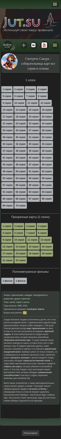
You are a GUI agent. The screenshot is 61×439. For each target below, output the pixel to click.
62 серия (20, 192)
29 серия (7, 137)
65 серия (7, 198)
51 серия (34, 171)
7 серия (30, 96)
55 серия (34, 178)
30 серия (20, 137)
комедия (28, 295)
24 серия (47, 123)
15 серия (34, 109)
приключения (17, 295)
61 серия (7, 192)
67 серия (34, 198)
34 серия (20, 144)
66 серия (20, 198)
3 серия (30, 89)
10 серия (19, 103)
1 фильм (7, 281)
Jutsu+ (23, 45)
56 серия (47, 178)
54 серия (20, 178)
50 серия (20, 171)
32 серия (47, 137)
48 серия (47, 164)
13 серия (7, 109)
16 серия (47, 109)
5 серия (7, 96)
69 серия (7, 205)
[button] (55, 4)
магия (12, 302)
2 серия (18, 89)
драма (17, 299)
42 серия (20, 157)
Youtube (44, 45)
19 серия (34, 116)
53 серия (7, 178)
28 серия (47, 130)
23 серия (34, 123)
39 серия (34, 151)
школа (26, 302)
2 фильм (20, 281)
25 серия (7, 130)
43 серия (34, 157)
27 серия (34, 130)
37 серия (7, 151)
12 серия (45, 103)
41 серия (7, 157)
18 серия (20, 116)
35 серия (34, 144)
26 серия (20, 130)
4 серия (42, 89)
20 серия (47, 116)
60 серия (47, 185)
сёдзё (18, 302)
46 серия (20, 164)
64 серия (47, 192)
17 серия (7, 116)
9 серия (7, 103)
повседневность (40, 295)
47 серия (34, 164)
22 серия (20, 123)
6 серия (18, 96)
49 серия (7, 171)
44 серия (47, 157)
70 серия (20, 205)
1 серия (7, 89)
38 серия (20, 151)
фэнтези (26, 299)
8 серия (42, 96)
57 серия (7, 185)
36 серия (47, 144)
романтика (8, 299)
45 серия (7, 164)
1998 (19, 306)
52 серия (47, 171)
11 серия (32, 103)
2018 (25, 306)
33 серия (7, 144)
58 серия (20, 185)
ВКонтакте (33, 45)
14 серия (20, 109)
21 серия (7, 123)
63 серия (34, 192)
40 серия (47, 151)
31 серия (34, 137)
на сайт (7, 45)
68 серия (47, 198)
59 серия (34, 185)
